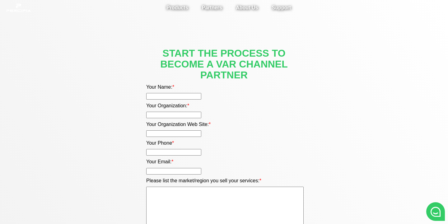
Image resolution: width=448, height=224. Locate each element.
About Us (247, 7)
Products (177, 7)
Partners (212, 7)
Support (281, 7)
